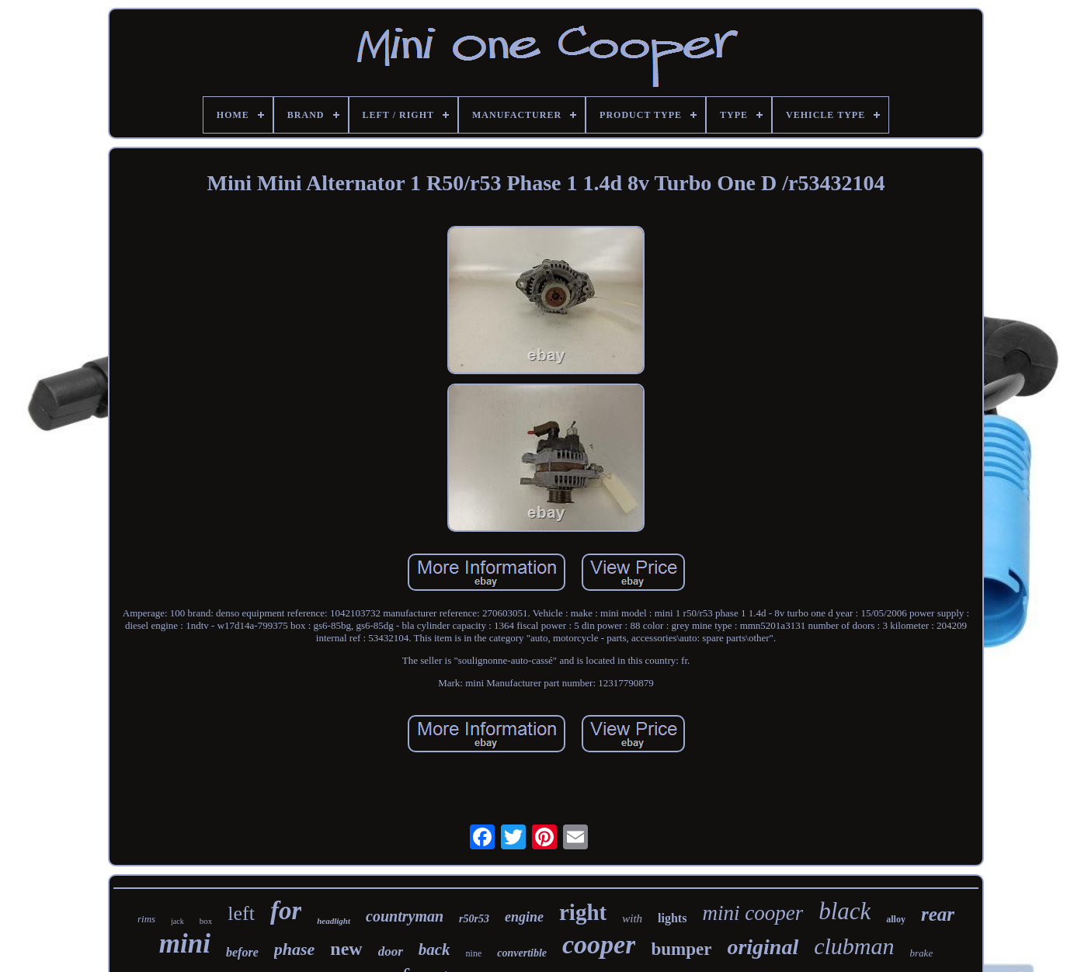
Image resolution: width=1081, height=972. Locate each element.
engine (524, 917)
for (285, 911)
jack (177, 921)
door (390, 951)
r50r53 (474, 919)
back (434, 949)
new (346, 949)
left (241, 913)
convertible (522, 953)
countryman (404, 916)
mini (184, 944)
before (242, 952)
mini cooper (752, 913)
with (632, 918)
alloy (895, 919)
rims (146, 919)
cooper (598, 944)
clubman (854, 946)
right (583, 912)
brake (921, 953)
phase (294, 949)
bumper (681, 949)
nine (474, 953)
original (762, 947)
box (206, 920)
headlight (333, 920)
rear (937, 914)
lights (672, 918)
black (845, 911)
